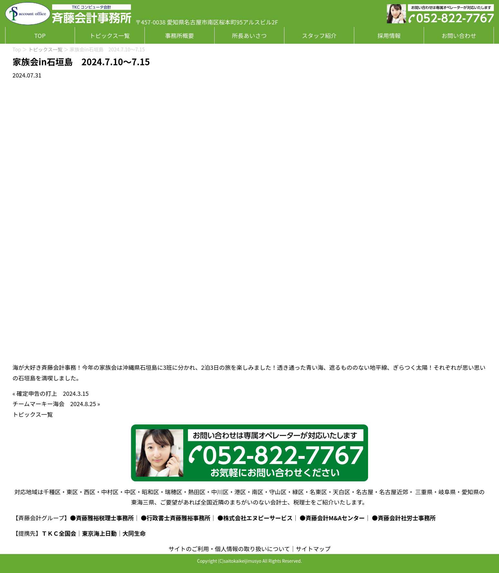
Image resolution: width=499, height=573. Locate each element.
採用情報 (389, 35)
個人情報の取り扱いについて (252, 548)
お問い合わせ (458, 35)
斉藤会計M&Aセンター (335, 518)
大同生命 (134, 533)
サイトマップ (313, 548)
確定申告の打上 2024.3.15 (52, 393)
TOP (40, 35)
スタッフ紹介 (319, 35)
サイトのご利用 (189, 548)
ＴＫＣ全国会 (59, 533)
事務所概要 (179, 35)
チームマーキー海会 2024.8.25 (54, 403)
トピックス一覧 (109, 35)
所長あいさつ (249, 35)
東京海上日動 (99, 533)
